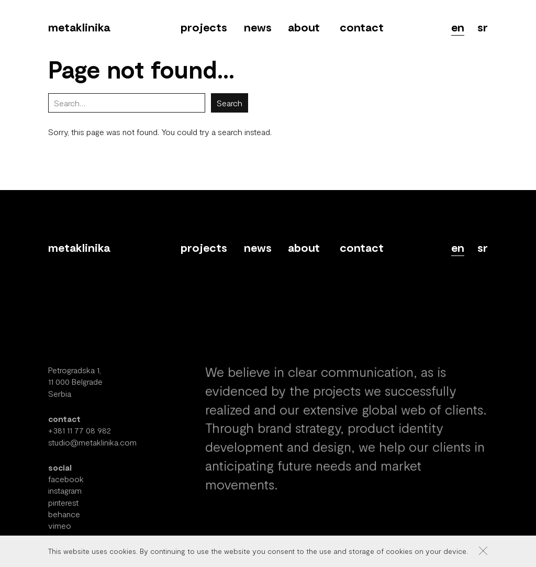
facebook (66, 485)
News (258, 27)
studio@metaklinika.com (92, 448)
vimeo (59, 532)
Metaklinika (79, 27)
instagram (65, 497)
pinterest (63, 509)
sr (482, 27)
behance (64, 520)
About (304, 27)
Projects (204, 27)
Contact (362, 27)
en (457, 27)
